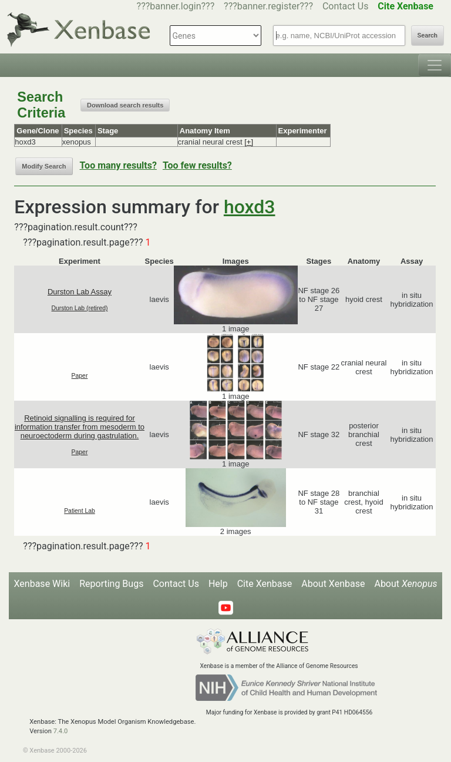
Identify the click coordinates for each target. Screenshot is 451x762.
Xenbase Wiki (42, 583)
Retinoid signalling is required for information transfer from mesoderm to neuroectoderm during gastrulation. (79, 427)
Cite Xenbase (264, 583)
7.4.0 (60, 731)
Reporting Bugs (111, 583)
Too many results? (118, 165)
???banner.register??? (268, 6)
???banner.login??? (176, 6)
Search (427, 35)
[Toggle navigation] (434, 65)
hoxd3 (249, 207)
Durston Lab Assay (80, 291)
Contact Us (345, 6)
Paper (80, 375)
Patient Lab (79, 511)
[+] (248, 141)
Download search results (125, 105)
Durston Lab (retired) (80, 308)
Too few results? (197, 165)
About (405, 583)
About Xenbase (333, 583)
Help (218, 583)
